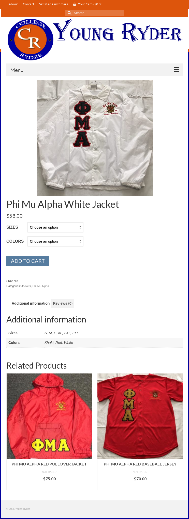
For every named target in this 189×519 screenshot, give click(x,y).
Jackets (26, 286)
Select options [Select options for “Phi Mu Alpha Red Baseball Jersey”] (140, 486)
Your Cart (87, 4)
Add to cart (28, 261)
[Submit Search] (68, 13)
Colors (15, 241)
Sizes (12, 227)
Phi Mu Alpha (41, 286)
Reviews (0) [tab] (62, 303)
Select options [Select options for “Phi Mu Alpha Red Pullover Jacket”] (49, 486)
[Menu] (94, 69)
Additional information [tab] (31, 303)
